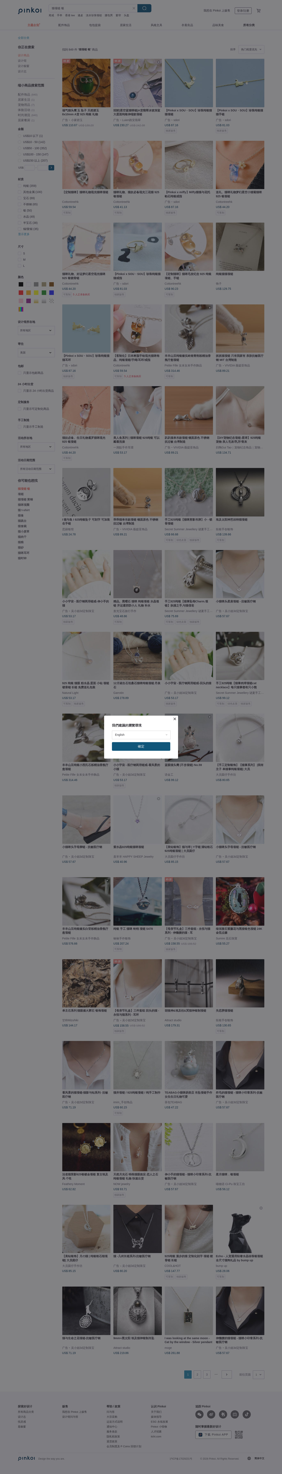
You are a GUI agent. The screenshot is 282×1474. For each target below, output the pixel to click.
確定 (141, 746)
